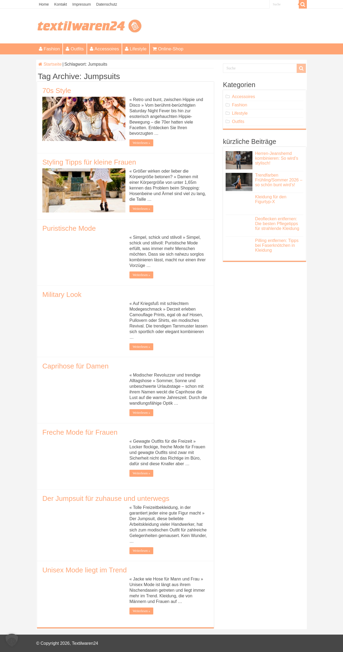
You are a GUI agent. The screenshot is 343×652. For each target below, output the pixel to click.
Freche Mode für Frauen (79, 432)
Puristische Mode (69, 228)
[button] (12, 640)
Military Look (61, 294)
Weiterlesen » (141, 143)
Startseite (50, 64)
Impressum (81, 4)
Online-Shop (168, 48)
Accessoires (104, 48)
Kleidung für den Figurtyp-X (270, 199)
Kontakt (60, 4)
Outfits (75, 48)
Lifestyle (135, 48)
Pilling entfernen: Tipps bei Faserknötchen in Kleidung (277, 245)
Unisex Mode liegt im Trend (84, 570)
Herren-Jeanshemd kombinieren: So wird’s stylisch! (276, 158)
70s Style (56, 91)
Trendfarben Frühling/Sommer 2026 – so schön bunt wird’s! (278, 180)
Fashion (49, 48)
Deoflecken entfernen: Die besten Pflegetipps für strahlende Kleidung (277, 224)
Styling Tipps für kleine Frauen (89, 162)
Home (44, 4)
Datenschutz (106, 4)
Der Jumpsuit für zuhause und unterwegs (105, 498)
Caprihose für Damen (75, 366)
